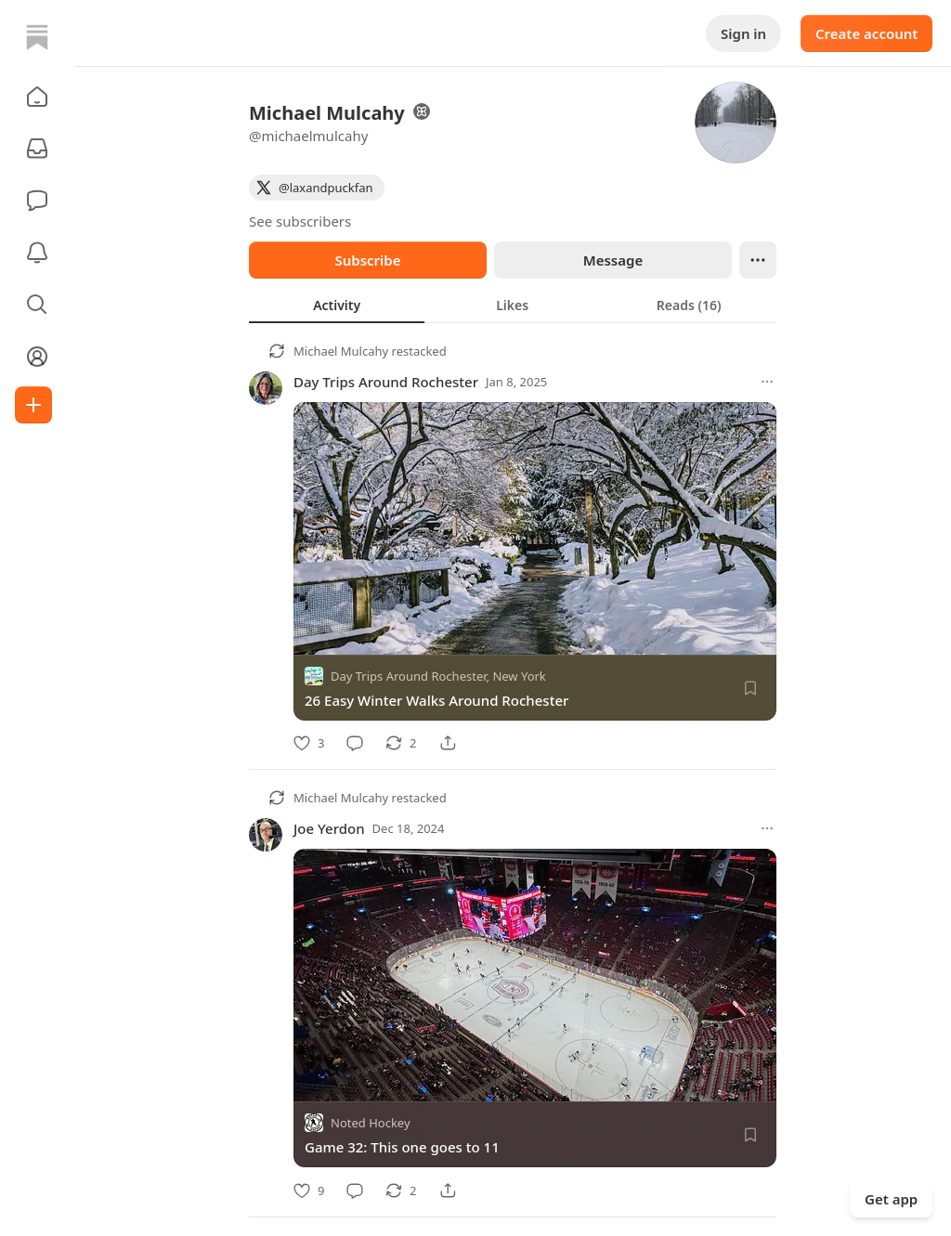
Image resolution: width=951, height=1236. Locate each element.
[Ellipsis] (757, 260)
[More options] (767, 382)
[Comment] (355, 743)
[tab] (336, 304)
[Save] (750, 688)
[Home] (37, 37)
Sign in (743, 33)
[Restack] (400, 743)
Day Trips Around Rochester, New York (438, 676)
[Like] (309, 743)
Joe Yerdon (329, 828)
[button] (37, 96)
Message (613, 260)
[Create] (33, 404)
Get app (891, 1199)
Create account (866, 33)
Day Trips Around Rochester (385, 381)
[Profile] (37, 356)
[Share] (447, 743)
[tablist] (512, 304)
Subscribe (367, 260)
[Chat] (37, 200)
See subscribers (300, 221)
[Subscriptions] (37, 148)
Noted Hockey (370, 1123)
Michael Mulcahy (340, 351)
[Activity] (37, 252)
